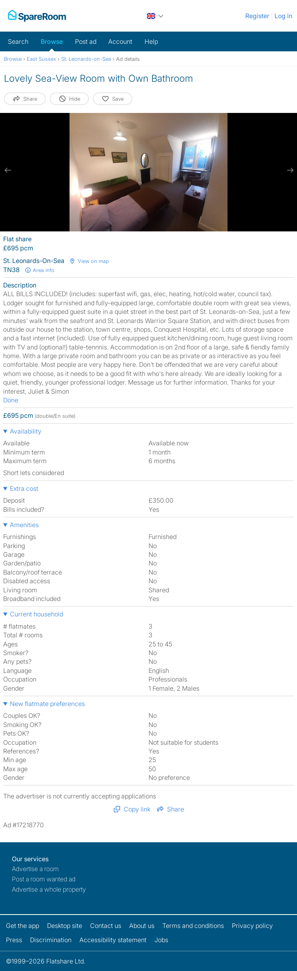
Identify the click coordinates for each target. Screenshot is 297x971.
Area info (39, 270)
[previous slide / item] (8, 170)
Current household (36, 614)
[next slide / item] (289, 170)
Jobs (161, 940)
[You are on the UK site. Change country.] (155, 16)
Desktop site (64, 926)
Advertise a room (35, 869)
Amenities (24, 525)
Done (10, 400)
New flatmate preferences (47, 704)
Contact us (105, 926)
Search (18, 41)
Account (120, 41)
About (141, 926)
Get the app (22, 926)
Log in (283, 16)
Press (14, 940)
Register (257, 16)
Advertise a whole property (49, 889)
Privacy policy (252, 926)
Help (151, 41)
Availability (25, 431)
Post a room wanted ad (43, 879)
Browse (52, 41)
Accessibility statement (113, 940)
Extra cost (24, 488)
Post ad (85, 41)
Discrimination (50, 940)
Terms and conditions (193, 926)
